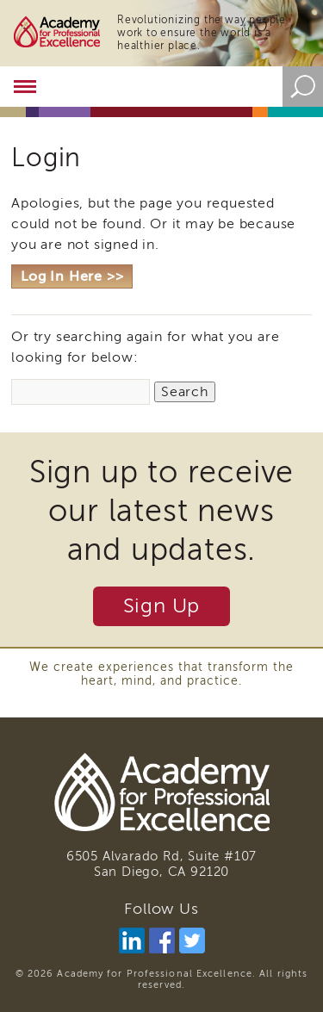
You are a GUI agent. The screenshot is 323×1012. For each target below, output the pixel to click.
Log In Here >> (72, 276)
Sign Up (162, 606)
